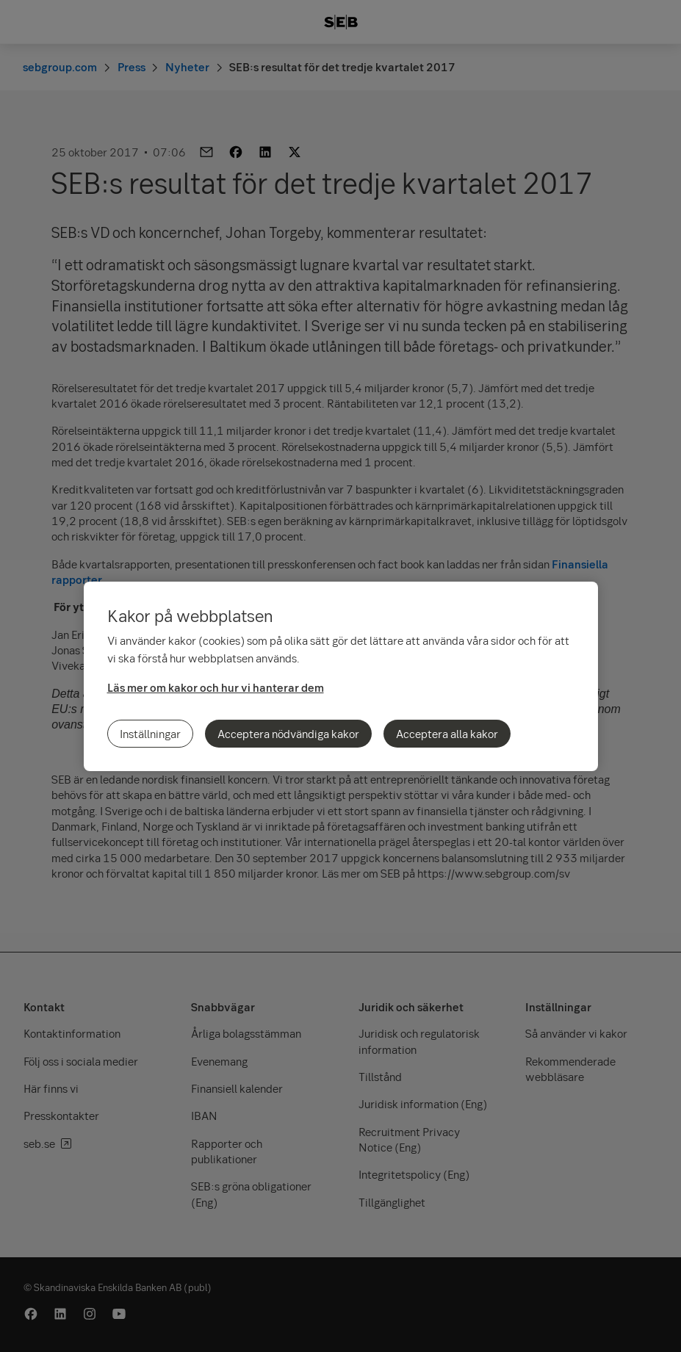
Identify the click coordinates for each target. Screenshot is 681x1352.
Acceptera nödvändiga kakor (288, 733)
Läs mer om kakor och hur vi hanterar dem (215, 687)
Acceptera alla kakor (447, 733)
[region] (341, 676)
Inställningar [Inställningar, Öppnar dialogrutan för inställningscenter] (150, 733)
